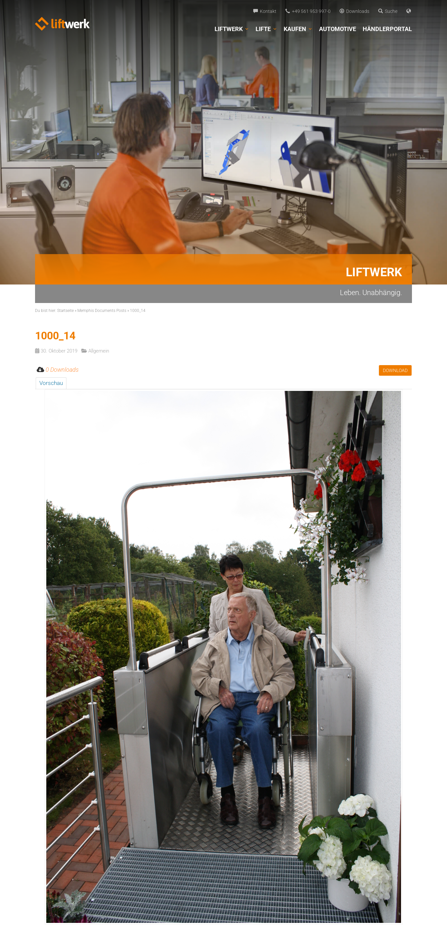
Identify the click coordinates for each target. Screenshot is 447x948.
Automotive (337, 28)
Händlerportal (387, 28)
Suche (387, 11)
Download (395, 370)
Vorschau (51, 383)
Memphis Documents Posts (101, 310)
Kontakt (264, 11)
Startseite (65, 310)
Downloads (354, 11)
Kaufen (298, 29)
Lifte (266, 29)
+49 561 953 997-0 (308, 11)
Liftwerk (232, 29)
